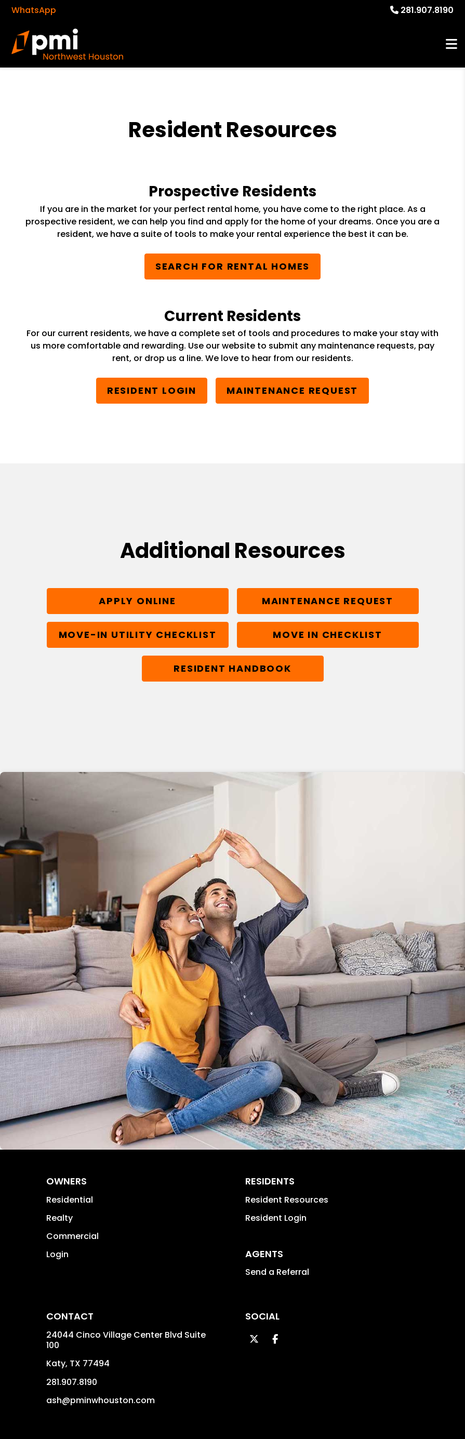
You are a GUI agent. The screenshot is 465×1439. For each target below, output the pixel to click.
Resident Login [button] (276, 1218)
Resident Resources (286, 1200)
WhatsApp (33, 10)
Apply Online (137, 600)
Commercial (72, 1236)
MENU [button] (451, 44)
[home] (67, 44)
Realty (59, 1218)
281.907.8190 (427, 10)
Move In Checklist (327, 634)
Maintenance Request (292, 390)
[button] (254, 1339)
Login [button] (57, 1254)
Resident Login (151, 390)
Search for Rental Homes (232, 266)
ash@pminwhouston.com (100, 1400)
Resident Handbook (232, 668)
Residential (69, 1200)
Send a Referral (277, 1272)
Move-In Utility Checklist (138, 634)
